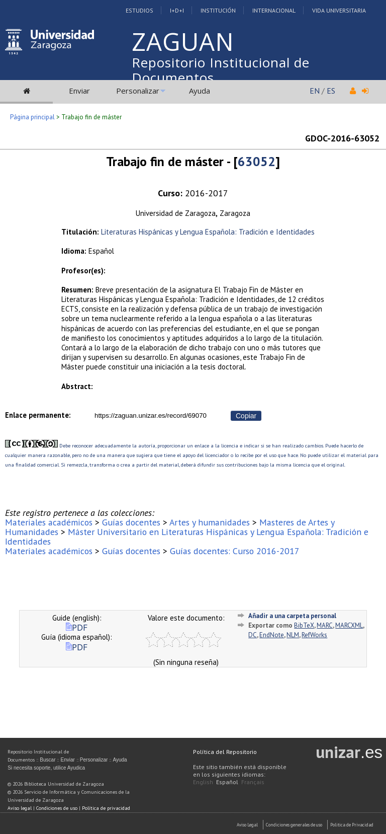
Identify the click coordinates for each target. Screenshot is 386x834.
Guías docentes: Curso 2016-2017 (235, 551)
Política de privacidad (106, 808)
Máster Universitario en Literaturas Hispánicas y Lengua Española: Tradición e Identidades (186, 536)
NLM (292, 635)
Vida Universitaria (339, 10)
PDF (76, 627)
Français (252, 782)
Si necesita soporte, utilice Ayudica (46, 768)
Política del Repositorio (225, 751)
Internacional (274, 10)
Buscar (47, 760)
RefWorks (314, 635)
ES (331, 91)
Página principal (32, 117)
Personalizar (137, 91)
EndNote (271, 635)
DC (252, 635)
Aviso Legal (247, 824)
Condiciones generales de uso (294, 824)
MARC (325, 625)
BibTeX (304, 625)
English (203, 782)
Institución (218, 10)
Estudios (139, 10)
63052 (256, 161)
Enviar (79, 91)
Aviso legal (20, 808)
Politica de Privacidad (351, 824)
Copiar (246, 416)
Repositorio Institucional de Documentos (221, 70)
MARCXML (349, 625)
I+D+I (177, 10)
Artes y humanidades (209, 522)
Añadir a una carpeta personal (292, 616)
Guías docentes (131, 522)
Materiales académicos (48, 522)
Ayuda (199, 91)
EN (315, 91)
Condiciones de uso (56, 808)
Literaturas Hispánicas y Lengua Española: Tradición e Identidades (208, 232)
